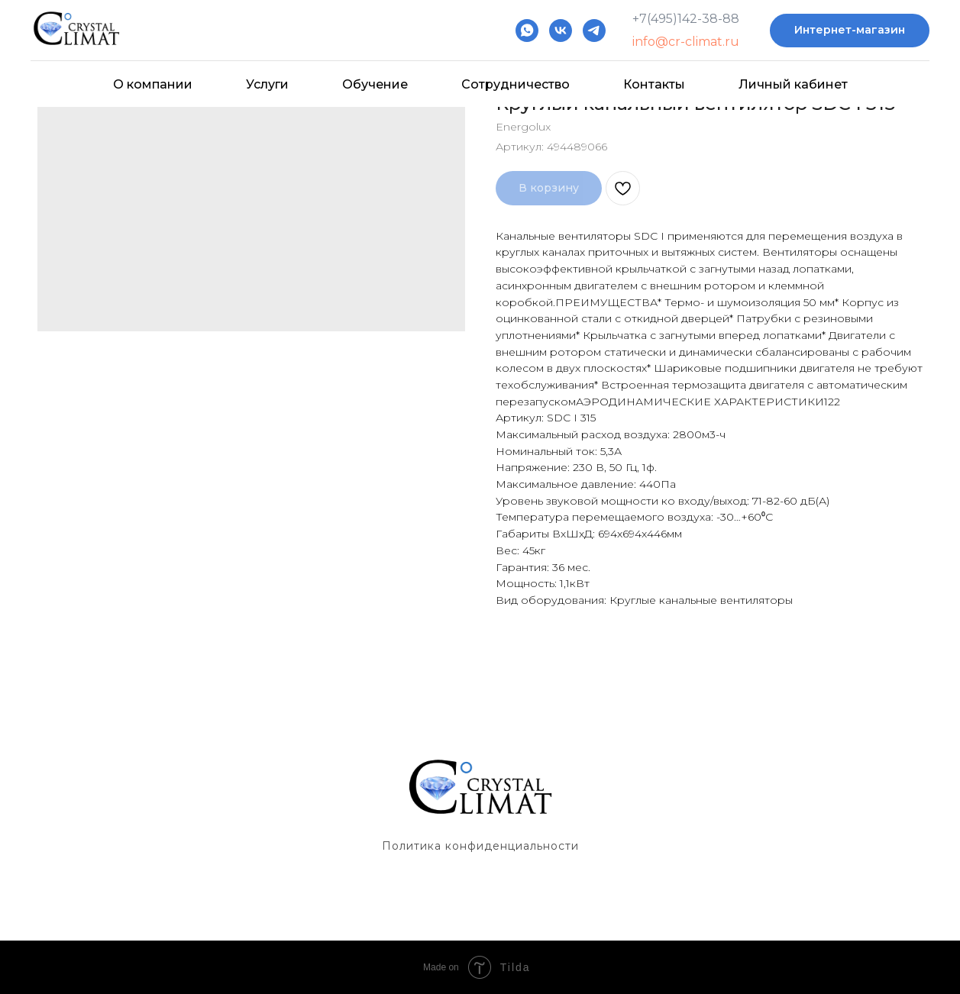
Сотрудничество (515, 84)
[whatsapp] (527, 30)
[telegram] (594, 30)
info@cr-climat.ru (685, 41)
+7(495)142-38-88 (685, 18)
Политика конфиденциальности (480, 846)
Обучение (375, 84)
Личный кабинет (793, 84)
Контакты (654, 84)
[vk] (560, 30)
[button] (849, 31)
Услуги (267, 84)
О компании (152, 84)
